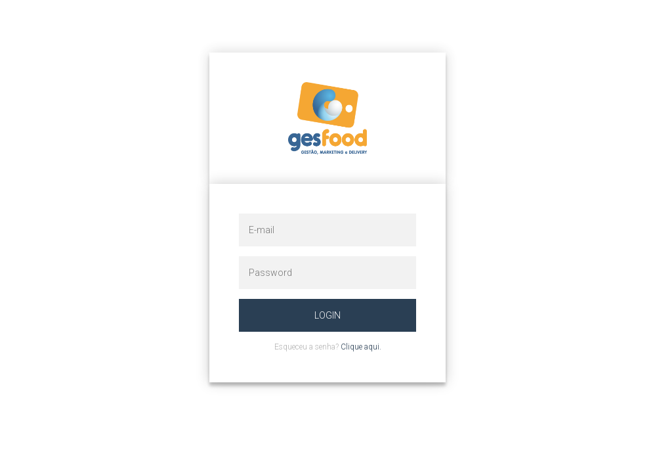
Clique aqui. (361, 346)
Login (327, 315)
